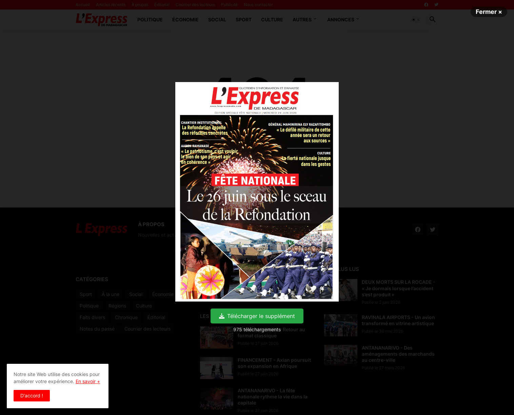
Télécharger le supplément (257, 316)
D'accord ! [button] (31, 395)
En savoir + (88, 381)
